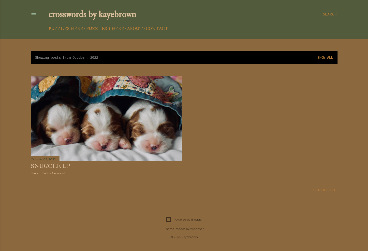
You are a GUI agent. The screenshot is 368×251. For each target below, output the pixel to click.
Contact (157, 28)
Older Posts (325, 190)
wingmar (197, 229)
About (135, 28)
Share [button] (35, 173)
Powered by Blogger (184, 220)
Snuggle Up (50, 166)
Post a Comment (54, 173)
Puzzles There (105, 28)
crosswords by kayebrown (92, 14)
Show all (325, 58)
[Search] (330, 15)
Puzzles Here (65, 28)
